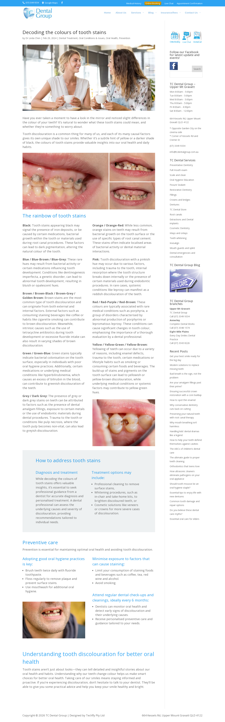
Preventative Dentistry (181, 165)
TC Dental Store (178, 209)
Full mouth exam (178, 170)
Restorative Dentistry (181, 189)
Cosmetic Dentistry (180, 228)
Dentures (174, 204)
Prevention (124, 38)
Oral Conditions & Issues (92, 38)
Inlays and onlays (179, 233)
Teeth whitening (178, 238)
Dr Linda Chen (33, 38)
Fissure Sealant (177, 184)
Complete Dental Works (182, 323)
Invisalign (174, 243)
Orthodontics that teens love (185, 466)
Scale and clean (178, 175)
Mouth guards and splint (182, 248)
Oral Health (112, 38)
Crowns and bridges (180, 199)
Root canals (176, 214)
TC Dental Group (178, 312)
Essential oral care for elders (184, 518)
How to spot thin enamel (183, 400)
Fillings (173, 194)
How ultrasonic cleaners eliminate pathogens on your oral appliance (185, 475)
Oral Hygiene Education (182, 179)
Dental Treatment (68, 38)
